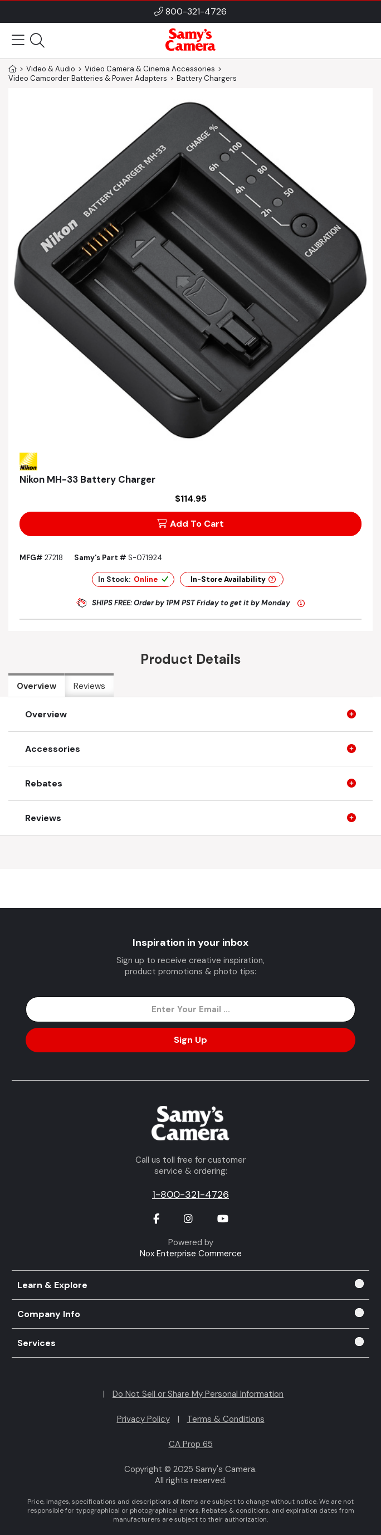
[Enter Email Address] (190, 1009)
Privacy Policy (143, 1419)
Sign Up (190, 1040)
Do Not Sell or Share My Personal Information (198, 1394)
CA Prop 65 (191, 1444)
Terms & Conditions (226, 1419)
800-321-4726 (196, 11)
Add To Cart (190, 524)
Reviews (89, 686)
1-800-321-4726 (190, 1194)
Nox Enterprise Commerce (191, 1253)
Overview (36, 686)
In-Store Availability (233, 579)
